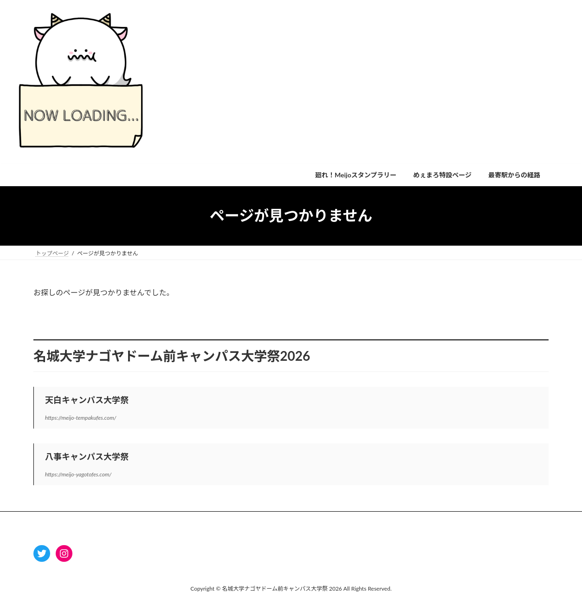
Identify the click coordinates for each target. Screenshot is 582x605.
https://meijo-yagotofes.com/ (78, 474)
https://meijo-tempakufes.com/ (80, 417)
